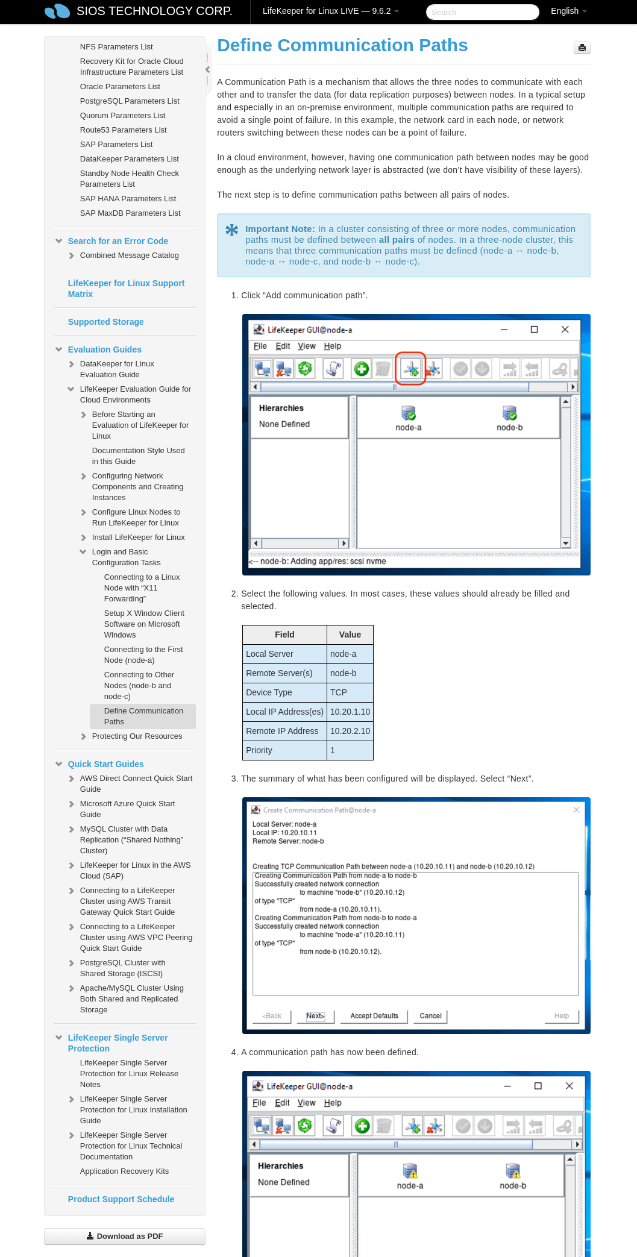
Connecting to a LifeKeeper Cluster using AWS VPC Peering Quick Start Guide (129, 936)
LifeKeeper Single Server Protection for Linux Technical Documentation (124, 1144)
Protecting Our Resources (130, 736)
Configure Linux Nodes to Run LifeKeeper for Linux (129, 516)
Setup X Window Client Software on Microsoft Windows (144, 624)
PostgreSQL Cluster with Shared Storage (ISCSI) (116, 967)
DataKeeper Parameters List (129, 158)
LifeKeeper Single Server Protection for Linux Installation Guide (126, 1108)
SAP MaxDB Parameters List (130, 213)
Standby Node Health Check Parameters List (129, 179)
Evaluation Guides (98, 349)
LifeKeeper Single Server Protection (111, 1041)
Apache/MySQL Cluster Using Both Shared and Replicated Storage (125, 997)
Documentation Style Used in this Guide (138, 456)
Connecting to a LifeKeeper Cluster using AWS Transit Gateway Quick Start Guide (120, 900)
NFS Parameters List (116, 46)
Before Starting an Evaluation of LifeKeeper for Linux (133, 423)
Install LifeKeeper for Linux (131, 537)
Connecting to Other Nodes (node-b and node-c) (139, 685)
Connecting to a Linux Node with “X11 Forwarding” (142, 587)
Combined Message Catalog (122, 255)
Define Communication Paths (144, 716)
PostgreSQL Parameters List (130, 100)
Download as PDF (124, 1236)
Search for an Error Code (111, 241)
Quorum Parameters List (123, 115)
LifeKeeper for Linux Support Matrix (126, 288)
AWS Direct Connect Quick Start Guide (129, 782)
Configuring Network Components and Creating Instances (131, 485)
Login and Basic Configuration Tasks (119, 556)
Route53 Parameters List (123, 129)
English (569, 11)
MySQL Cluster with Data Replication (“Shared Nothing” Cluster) (124, 838)
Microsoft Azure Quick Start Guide (120, 808)
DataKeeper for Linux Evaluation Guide (110, 368)
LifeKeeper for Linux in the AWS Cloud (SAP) (128, 869)
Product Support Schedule (121, 1199)
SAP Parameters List (116, 144)
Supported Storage (106, 322)
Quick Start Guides (99, 764)
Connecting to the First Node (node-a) (143, 655)
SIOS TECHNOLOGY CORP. (155, 10)
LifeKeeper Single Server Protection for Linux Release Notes (129, 1073)
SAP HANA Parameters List (128, 198)
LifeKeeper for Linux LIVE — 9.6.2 (331, 11)
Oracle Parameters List (120, 86)
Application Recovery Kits (124, 1171)
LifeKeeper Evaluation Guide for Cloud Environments (128, 393)
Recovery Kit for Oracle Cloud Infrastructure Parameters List (132, 67)
